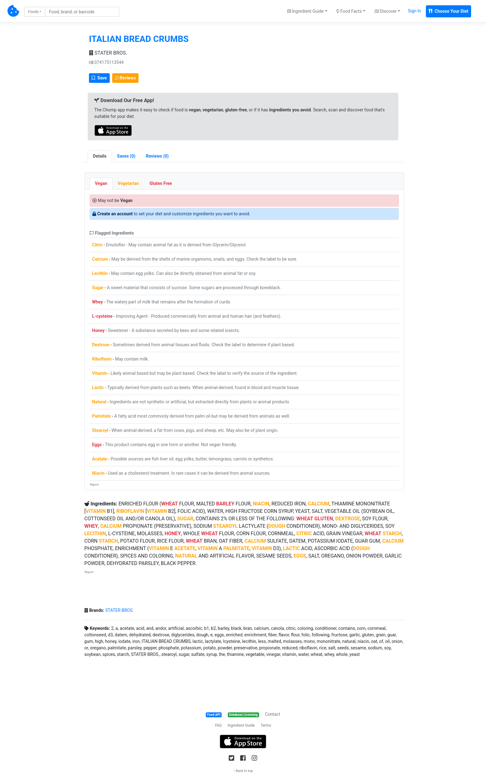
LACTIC (291, 548)
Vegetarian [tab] (128, 183)
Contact (272, 714)
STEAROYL (225, 526)
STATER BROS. (108, 53)
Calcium (100, 259)
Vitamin (99, 373)
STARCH (392, 533)
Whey (97, 301)
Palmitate (101, 416)
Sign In (414, 10)
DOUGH (276, 526)
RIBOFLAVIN (130, 511)
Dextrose (100, 344)
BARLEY (225, 504)
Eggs (97, 444)
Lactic (98, 387)
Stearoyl (100, 430)
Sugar (98, 287)
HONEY (173, 533)
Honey (98, 330)
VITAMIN (96, 511)
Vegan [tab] (101, 183)
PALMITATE (236, 548)
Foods (33, 12)
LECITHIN (95, 533)
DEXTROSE (347, 519)
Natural (99, 401)
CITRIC (304, 533)
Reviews (125, 77)
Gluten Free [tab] (160, 183)
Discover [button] (386, 11)
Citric (97, 244)
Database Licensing (243, 715)
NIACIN (261, 504)
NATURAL (186, 556)
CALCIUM (318, 504)
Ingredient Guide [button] (305, 11)
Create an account (115, 213)
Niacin (98, 473)
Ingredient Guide (241, 725)
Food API (213, 715)
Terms (266, 725)
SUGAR (185, 519)
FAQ (218, 725)
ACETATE (184, 548)
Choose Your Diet (448, 11)
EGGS (300, 556)
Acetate (99, 458)
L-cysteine (102, 316)
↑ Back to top (243, 771)
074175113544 (106, 62)
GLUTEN (323, 519)
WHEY (91, 526)
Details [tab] (100, 156)
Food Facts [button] (349, 11)
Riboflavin (102, 358)
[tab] (126, 156)
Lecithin (100, 273)
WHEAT (169, 504)
